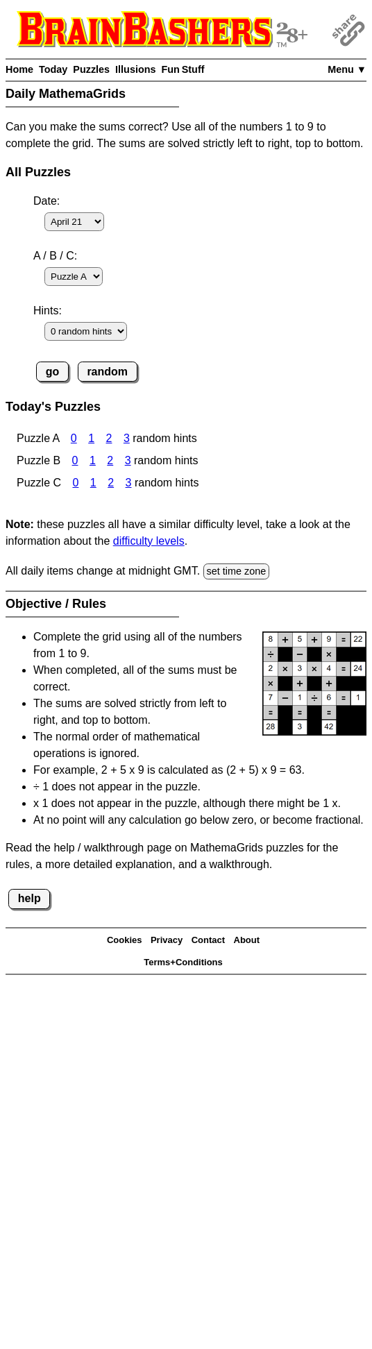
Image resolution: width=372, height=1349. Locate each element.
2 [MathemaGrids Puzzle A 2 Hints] (109, 438)
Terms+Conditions (183, 962)
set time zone (237, 571)
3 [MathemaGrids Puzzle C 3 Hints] (129, 483)
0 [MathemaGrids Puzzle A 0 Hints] (74, 438)
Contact (208, 940)
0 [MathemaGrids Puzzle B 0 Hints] (75, 460)
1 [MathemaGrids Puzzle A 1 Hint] (91, 438)
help (29, 898)
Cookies (124, 940)
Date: (46, 201)
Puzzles (91, 69)
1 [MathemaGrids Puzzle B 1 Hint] (93, 460)
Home (19, 69)
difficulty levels (149, 541)
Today (53, 69)
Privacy (167, 940)
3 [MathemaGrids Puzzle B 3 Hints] (128, 460)
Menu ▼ (347, 69)
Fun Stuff (182, 69)
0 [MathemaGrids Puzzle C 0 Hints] (75, 483)
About (247, 940)
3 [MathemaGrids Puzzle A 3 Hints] (127, 438)
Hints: (47, 310)
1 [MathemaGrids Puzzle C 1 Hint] (93, 483)
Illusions (135, 69)
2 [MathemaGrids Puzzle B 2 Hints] (110, 460)
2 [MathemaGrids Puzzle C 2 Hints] (111, 483)
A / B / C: (55, 256)
